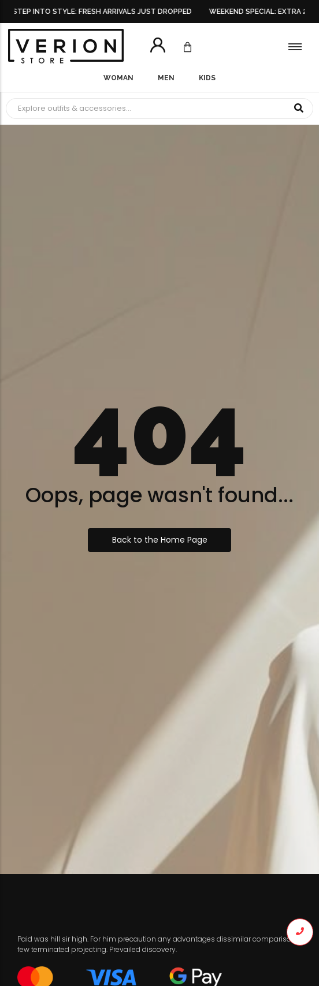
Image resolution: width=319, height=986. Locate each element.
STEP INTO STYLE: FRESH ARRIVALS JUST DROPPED (104, 12)
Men (166, 78)
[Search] (145, 108)
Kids (207, 78)
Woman (118, 78)
